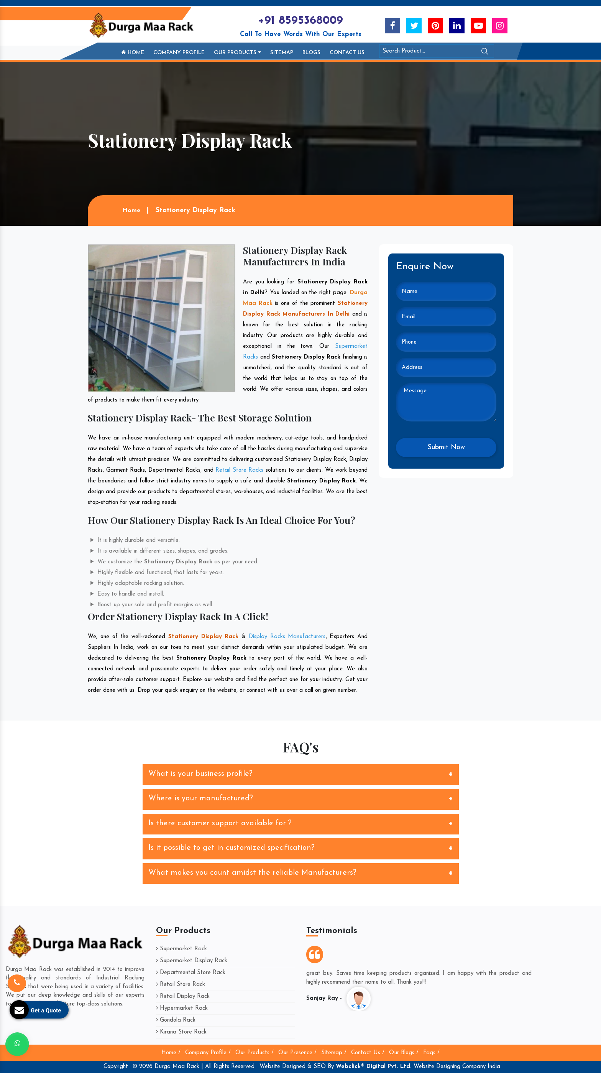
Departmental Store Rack (190, 973)
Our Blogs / (404, 1053)
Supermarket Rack (181, 949)
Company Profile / (208, 1053)
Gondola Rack (175, 1020)
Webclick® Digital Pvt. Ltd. (374, 1067)
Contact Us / (367, 1053)
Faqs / (431, 1053)
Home (132, 52)
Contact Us (347, 53)
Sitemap (281, 53)
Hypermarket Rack (182, 1008)
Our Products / (254, 1053)
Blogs (311, 53)
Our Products (237, 52)
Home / (171, 1053)
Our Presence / (297, 1053)
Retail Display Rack (183, 996)
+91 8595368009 (300, 21)
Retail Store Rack (180, 984)
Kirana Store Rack (181, 1032)
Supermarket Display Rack (191, 961)
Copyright (115, 1067)
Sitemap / (333, 1053)
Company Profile (179, 53)
